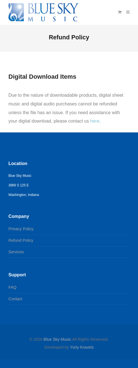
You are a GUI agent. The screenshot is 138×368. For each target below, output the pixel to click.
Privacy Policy (21, 229)
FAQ (12, 287)
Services (16, 252)
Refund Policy (20, 240)
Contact (15, 299)
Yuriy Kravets (82, 347)
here (94, 120)
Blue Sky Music (57, 339)
